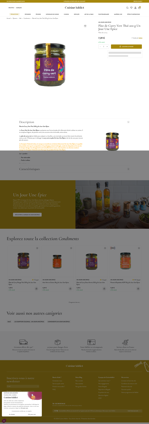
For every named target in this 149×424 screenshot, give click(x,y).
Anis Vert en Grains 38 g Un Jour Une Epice (56, 282)
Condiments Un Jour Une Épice (59, 322)
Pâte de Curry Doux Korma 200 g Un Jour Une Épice (90, 283)
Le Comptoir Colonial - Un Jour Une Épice (29, 322)
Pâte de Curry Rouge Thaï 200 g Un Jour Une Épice (22, 283)
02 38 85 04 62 (60, 404)
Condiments (27, 18)
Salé (20, 18)
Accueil (9, 18)
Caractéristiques (74, 169)
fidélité (140, 38)
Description (74, 122)
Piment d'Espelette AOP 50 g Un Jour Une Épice (125, 282)
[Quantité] (104, 47)
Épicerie (15, 18)
